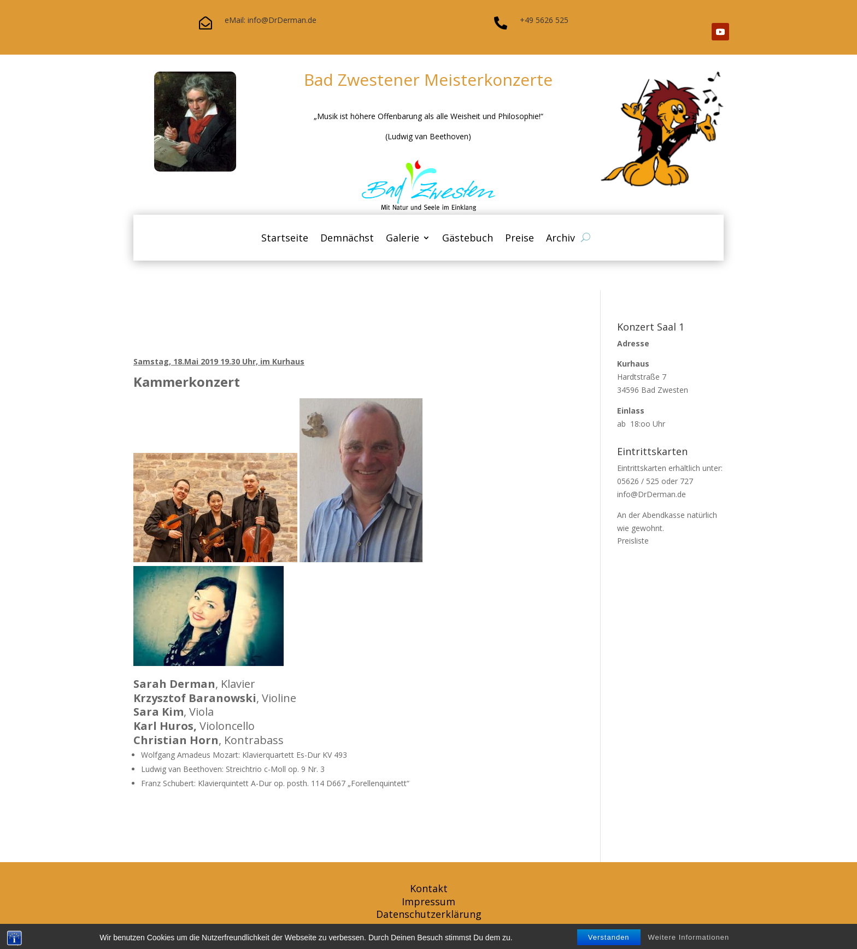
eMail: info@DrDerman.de (270, 20)
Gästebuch (467, 239)
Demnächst (347, 239)
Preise (519, 239)
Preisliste (633, 540)
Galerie (402, 239)
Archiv (560, 239)
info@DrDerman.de (651, 494)
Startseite (284, 239)
